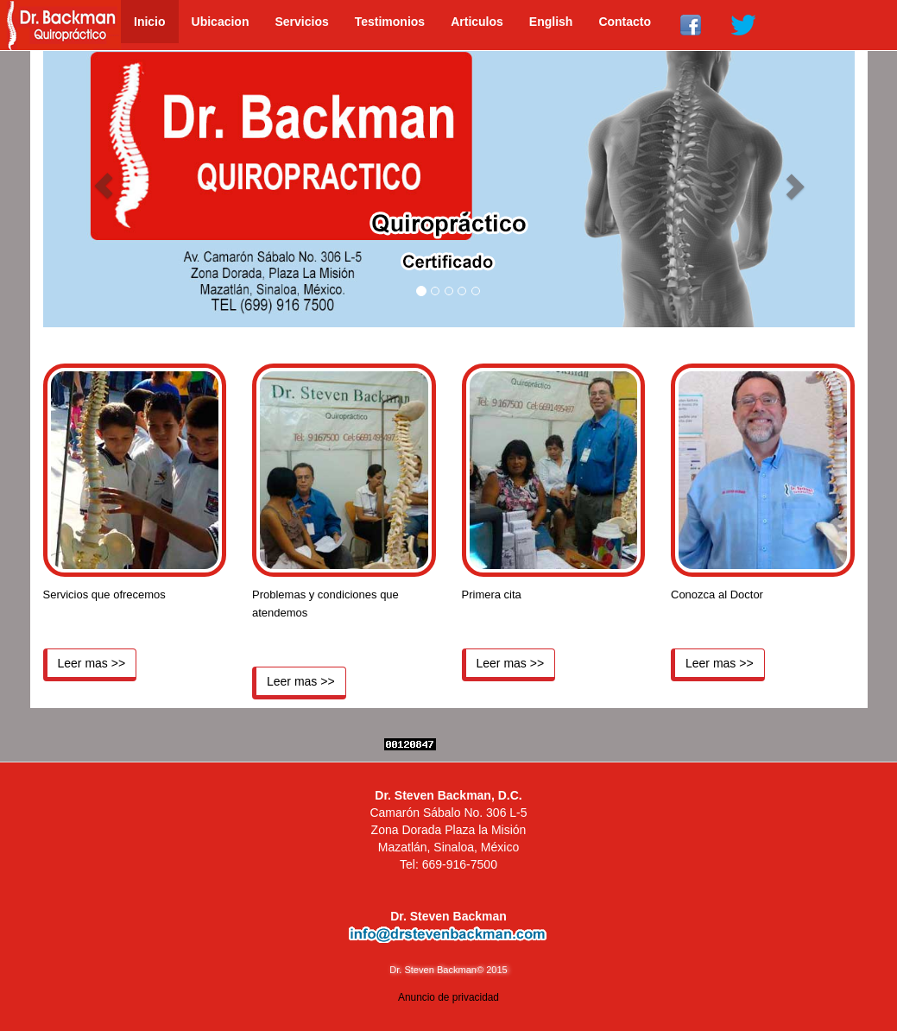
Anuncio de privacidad (448, 997)
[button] (104, 185)
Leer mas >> (92, 663)
